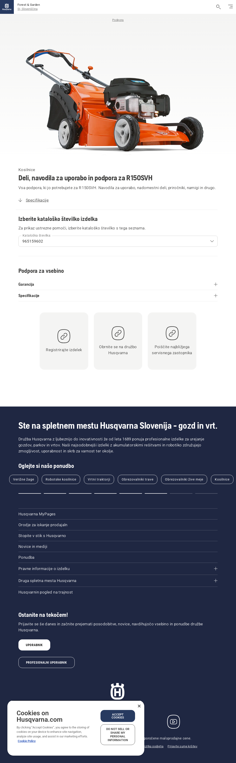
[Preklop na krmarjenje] (230, 6)
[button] (29, 493)
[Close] (139, 706)
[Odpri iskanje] (218, 6)
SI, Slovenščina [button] (28, 9)
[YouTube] (173, 722)
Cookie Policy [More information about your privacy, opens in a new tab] (27, 741)
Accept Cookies (118, 716)
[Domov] (7, 7)
